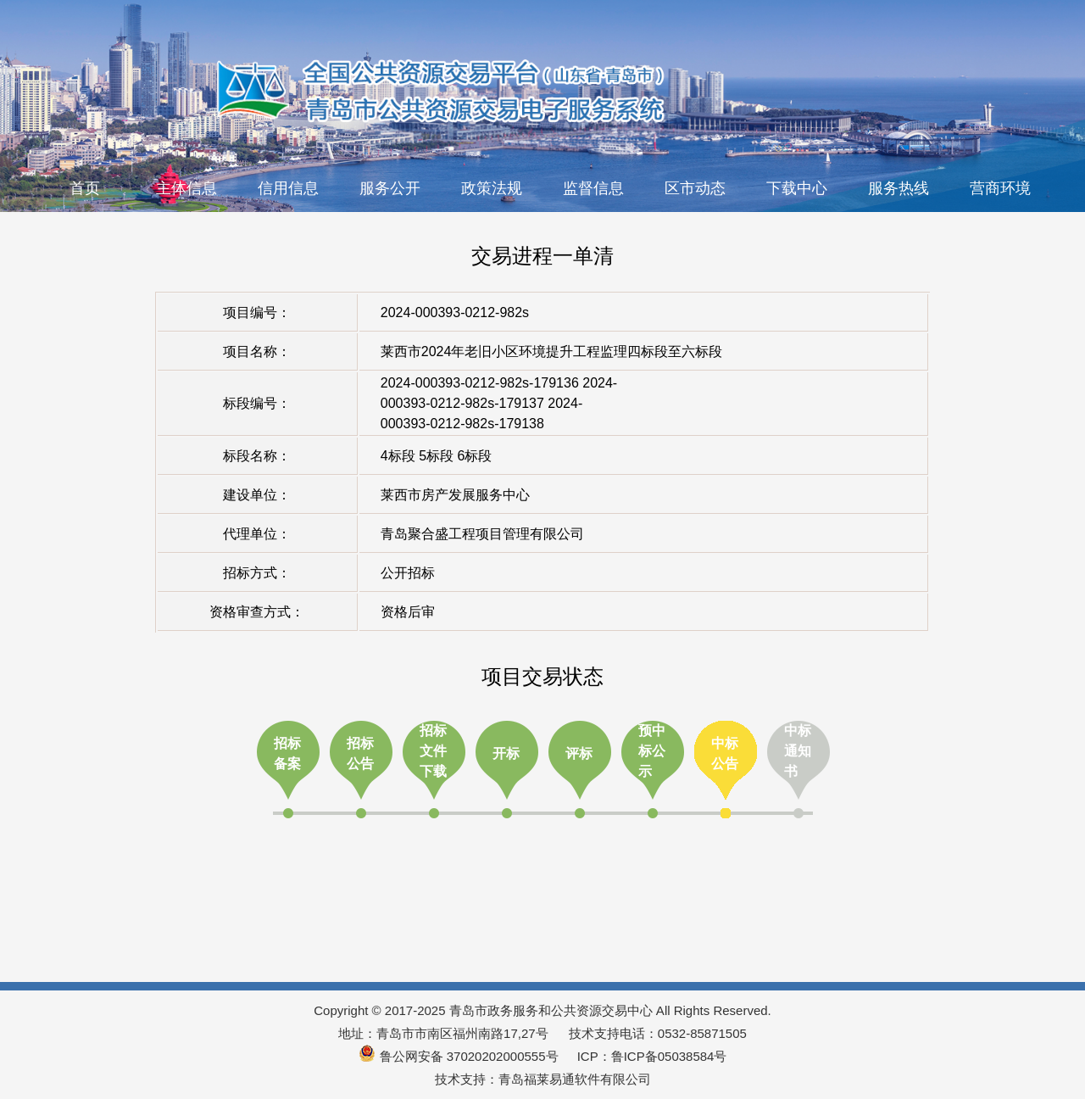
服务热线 (898, 188)
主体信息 (186, 188)
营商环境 (1000, 188)
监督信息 (593, 188)
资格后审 (408, 612)
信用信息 (288, 188)
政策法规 (491, 188)
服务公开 (389, 188)
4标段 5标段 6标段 (436, 456)
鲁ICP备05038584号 (669, 1056)
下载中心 (796, 188)
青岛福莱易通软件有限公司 (574, 1079)
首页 (85, 188)
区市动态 (695, 188)
